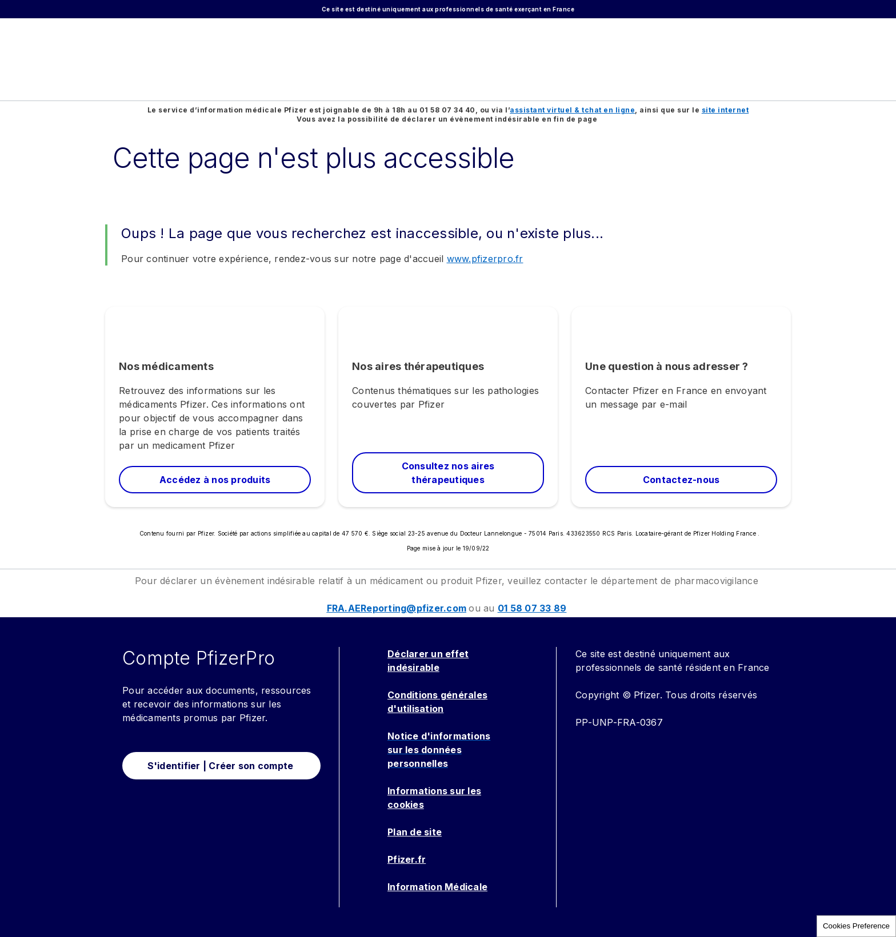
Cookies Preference (856, 926)
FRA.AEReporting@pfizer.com (397, 608)
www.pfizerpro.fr (485, 258)
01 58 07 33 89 (532, 608)
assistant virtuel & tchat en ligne (572, 110)
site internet (725, 110)
